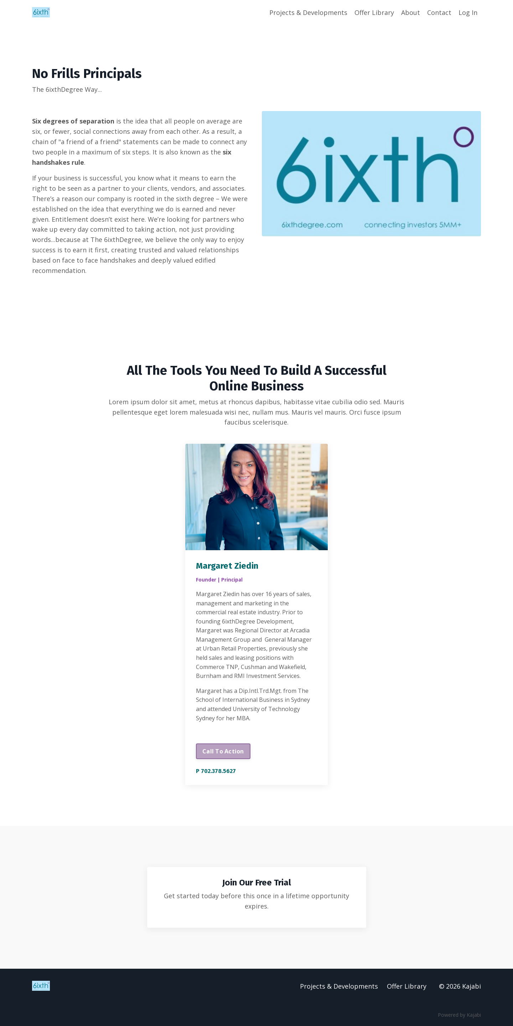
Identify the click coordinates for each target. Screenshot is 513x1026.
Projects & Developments (308, 12)
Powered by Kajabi (459, 1014)
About (410, 12)
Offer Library (374, 12)
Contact (439, 12)
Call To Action (223, 751)
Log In (467, 12)
